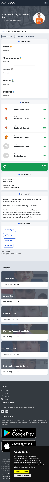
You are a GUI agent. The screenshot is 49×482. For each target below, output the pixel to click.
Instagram (9, 230)
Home (3, 31)
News (6, 399)
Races (6, 393)
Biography (30, 36)
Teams (7, 396)
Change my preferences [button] (22, 475)
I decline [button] (25, 471)
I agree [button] (18, 471)
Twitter (8, 235)
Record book (7, 36)
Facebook (9, 240)
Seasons (19, 36)
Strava (8, 246)
